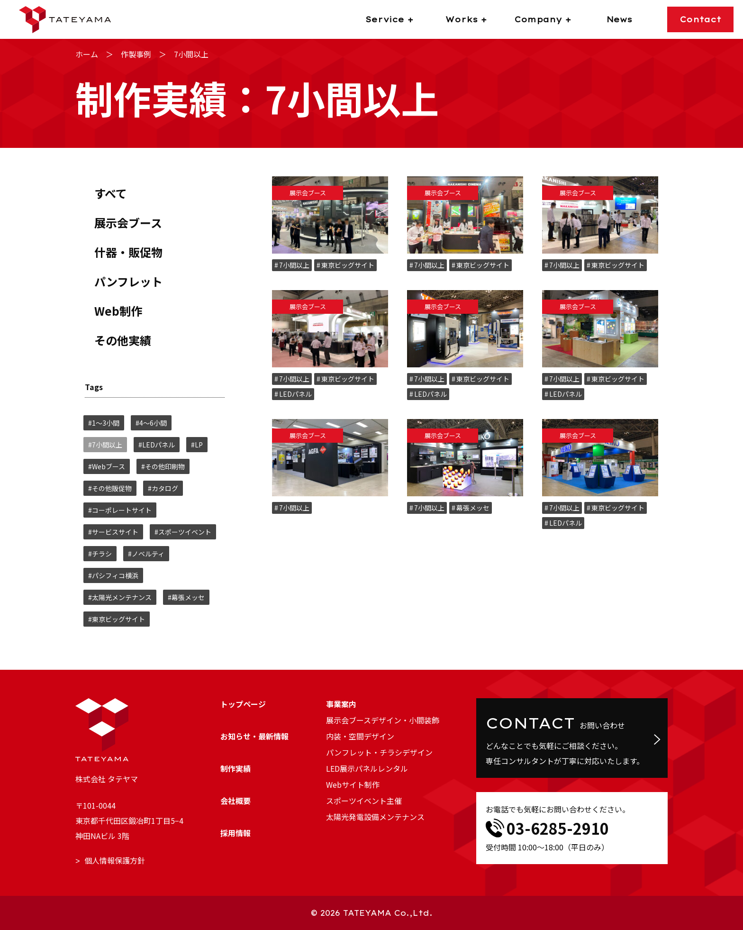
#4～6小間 (151, 423)
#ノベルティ (146, 553)
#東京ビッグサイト (116, 619)
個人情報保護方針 (114, 860)
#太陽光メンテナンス (120, 597)
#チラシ (100, 553)
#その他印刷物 (163, 466)
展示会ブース (128, 222)
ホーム (86, 54)
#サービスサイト (113, 532)
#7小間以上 (105, 444)
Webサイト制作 (353, 784)
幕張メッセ (472, 507)
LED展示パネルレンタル (367, 768)
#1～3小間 (103, 423)
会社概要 (235, 800)
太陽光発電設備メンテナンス (375, 816)
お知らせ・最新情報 (254, 736)
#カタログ (163, 488)
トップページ (243, 704)
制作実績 (235, 768)
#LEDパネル (156, 444)
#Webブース (106, 466)
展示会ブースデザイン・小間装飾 (382, 720)
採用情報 (235, 833)
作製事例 (136, 54)
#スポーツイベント (182, 532)
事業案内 (341, 704)
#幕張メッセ (186, 597)
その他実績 (122, 340)
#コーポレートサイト (120, 510)
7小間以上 (294, 265)
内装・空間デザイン (360, 736)
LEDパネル (295, 394)
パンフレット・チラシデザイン (379, 752)
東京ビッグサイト (347, 265)
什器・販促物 (128, 252)
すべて (110, 193)
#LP (197, 444)
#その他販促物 (110, 488)
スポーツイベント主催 (364, 800)
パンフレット (128, 281)
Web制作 (118, 310)
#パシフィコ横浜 (113, 575)
